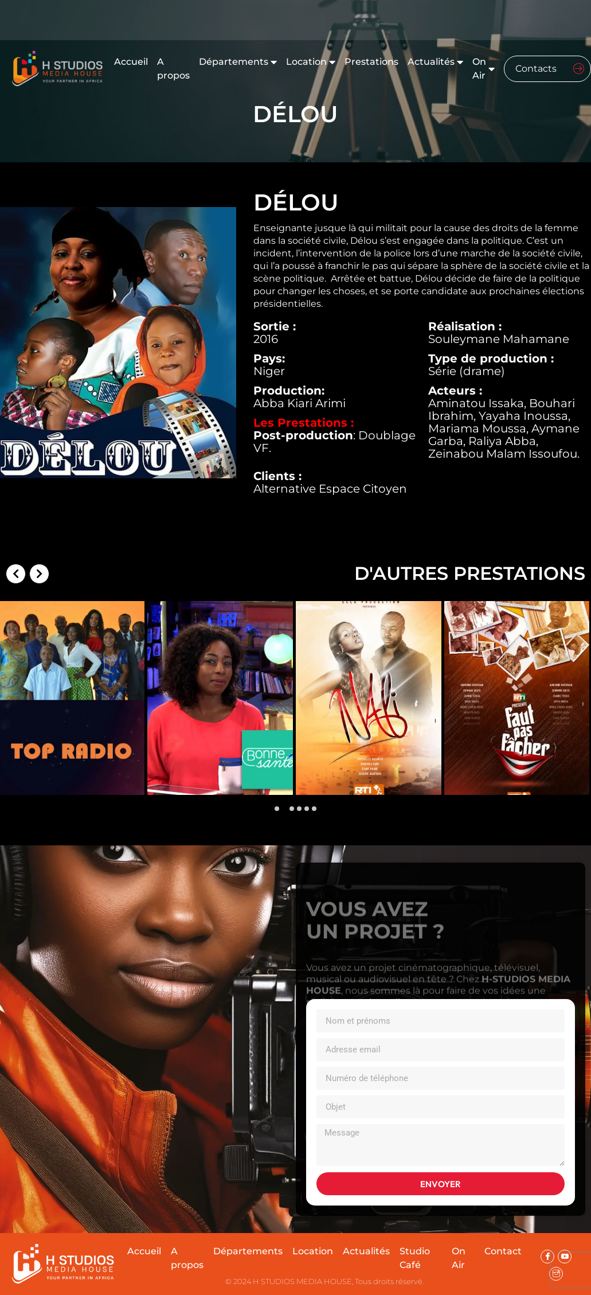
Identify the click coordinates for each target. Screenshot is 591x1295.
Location (310, 61)
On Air (483, 68)
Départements (238, 61)
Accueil (131, 61)
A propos (173, 68)
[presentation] (18, 702)
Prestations (371, 61)
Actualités (435, 61)
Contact (503, 1251)
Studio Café (415, 1258)
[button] (277, 808)
